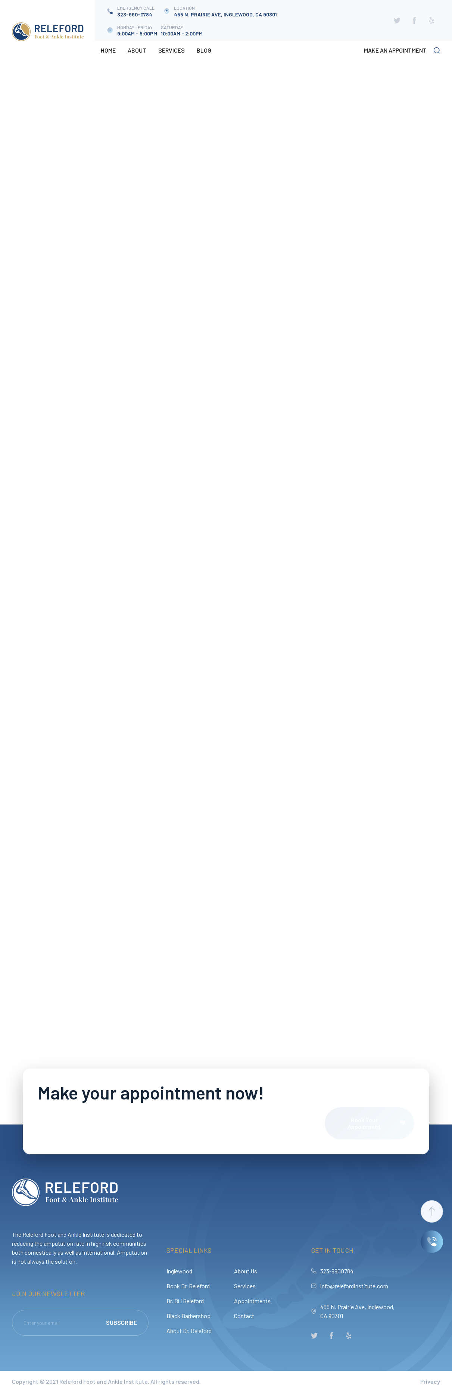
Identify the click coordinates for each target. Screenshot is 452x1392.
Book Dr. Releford (188, 1285)
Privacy (430, 1381)
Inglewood (179, 1270)
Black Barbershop (188, 1315)
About (137, 50)
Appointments (252, 1300)
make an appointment (395, 50)
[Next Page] (367, 362)
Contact (244, 1315)
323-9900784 (336, 1270)
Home (108, 50)
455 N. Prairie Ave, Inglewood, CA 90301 (357, 1311)
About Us (245, 1270)
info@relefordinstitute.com (354, 1285)
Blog (204, 50)
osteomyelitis (32, 400)
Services (171, 50)
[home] (48, 31)
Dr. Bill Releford (185, 1300)
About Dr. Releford (189, 1330)
